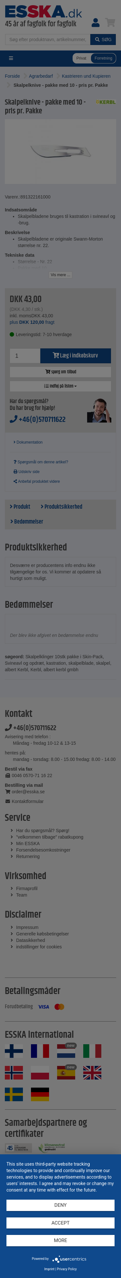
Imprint (49, 1269)
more (60, 1240)
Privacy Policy (67, 1269)
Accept (60, 1223)
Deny (61, 1205)
